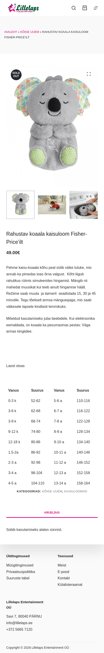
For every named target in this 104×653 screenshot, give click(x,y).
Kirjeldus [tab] (52, 512)
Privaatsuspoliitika (20, 572)
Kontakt (64, 578)
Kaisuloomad (75, 491)
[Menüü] (96, 8)
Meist (62, 565)
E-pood (63, 572)
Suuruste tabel (17, 578)
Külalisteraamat (70, 585)
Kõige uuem (29, 32)
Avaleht (10, 32)
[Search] (74, 8)
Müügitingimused (19, 565)
